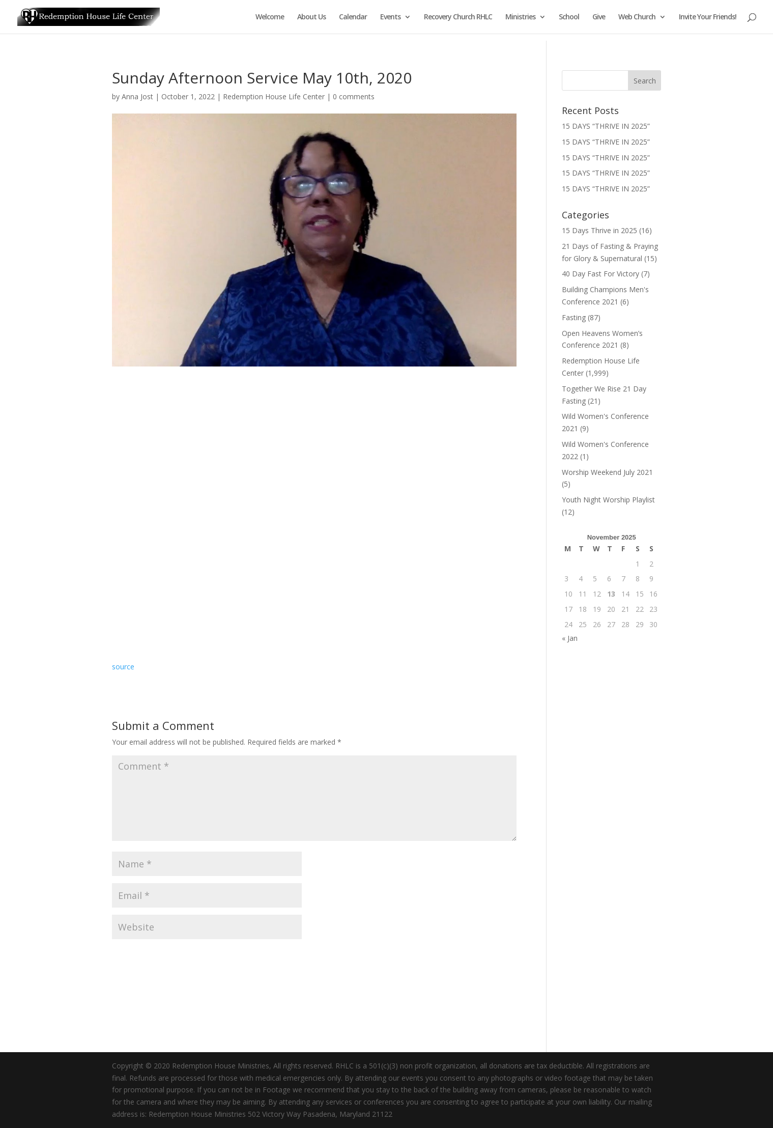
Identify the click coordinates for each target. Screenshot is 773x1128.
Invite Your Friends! (707, 17)
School (569, 17)
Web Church (636, 17)
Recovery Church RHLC (458, 17)
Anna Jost (137, 96)
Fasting (574, 317)
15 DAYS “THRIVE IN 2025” (606, 126)
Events (390, 17)
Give (598, 17)
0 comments (354, 96)
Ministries (520, 17)
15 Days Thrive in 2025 (599, 230)
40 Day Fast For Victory (600, 273)
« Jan (570, 638)
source (123, 666)
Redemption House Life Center (274, 96)
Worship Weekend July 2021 (607, 472)
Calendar (353, 17)
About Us (311, 17)
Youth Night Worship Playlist (608, 499)
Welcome (269, 17)
